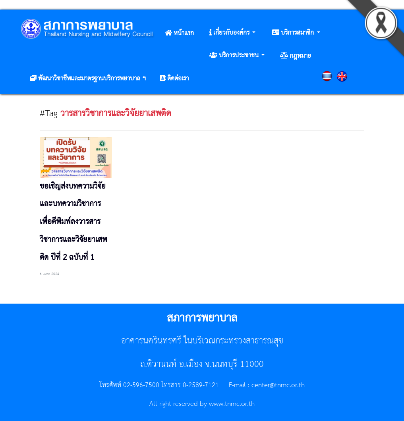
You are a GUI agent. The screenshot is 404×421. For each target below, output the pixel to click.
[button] (232, 33)
